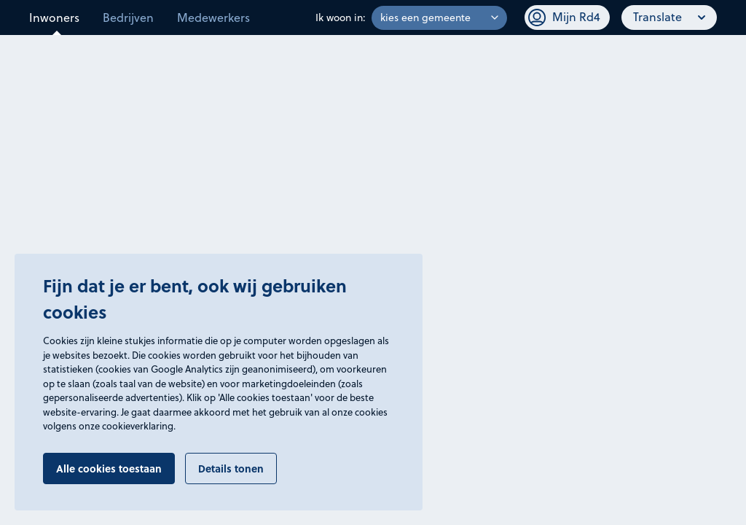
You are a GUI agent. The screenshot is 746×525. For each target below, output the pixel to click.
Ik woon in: (340, 17)
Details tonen (231, 468)
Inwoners (54, 17)
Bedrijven (128, 17)
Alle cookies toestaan (109, 468)
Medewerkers (213, 17)
